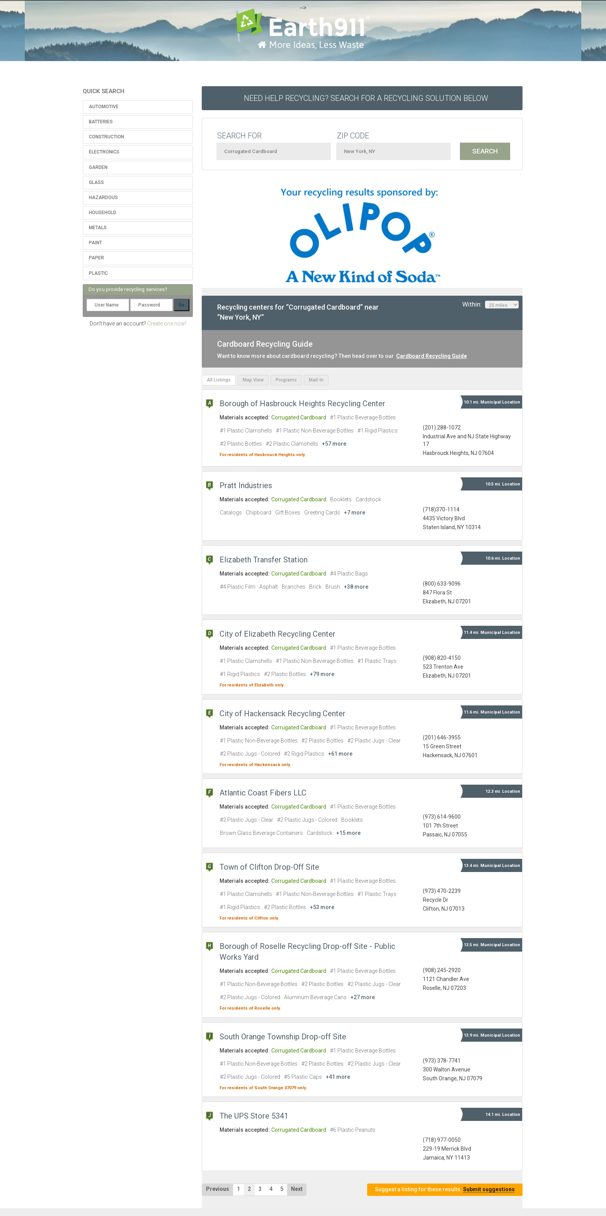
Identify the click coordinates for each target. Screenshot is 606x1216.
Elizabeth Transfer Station (264, 559)
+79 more (322, 674)
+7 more (354, 512)
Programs (286, 380)
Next (297, 1189)
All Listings (219, 380)
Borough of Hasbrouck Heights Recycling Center (302, 403)
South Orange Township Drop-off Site (283, 1036)
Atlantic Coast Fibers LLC (263, 792)
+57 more (334, 444)
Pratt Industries (246, 485)
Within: (490, 304)
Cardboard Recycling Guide (431, 356)
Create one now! (166, 323)
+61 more (340, 754)
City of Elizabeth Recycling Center (277, 634)
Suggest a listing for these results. (445, 1189)
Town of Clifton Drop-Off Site (269, 867)
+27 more (363, 997)
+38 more (356, 587)
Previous (217, 1189)
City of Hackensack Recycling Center (283, 713)
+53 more (322, 907)
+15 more (348, 833)
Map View (253, 380)
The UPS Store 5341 (254, 1116)
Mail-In (316, 380)
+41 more (338, 1077)
